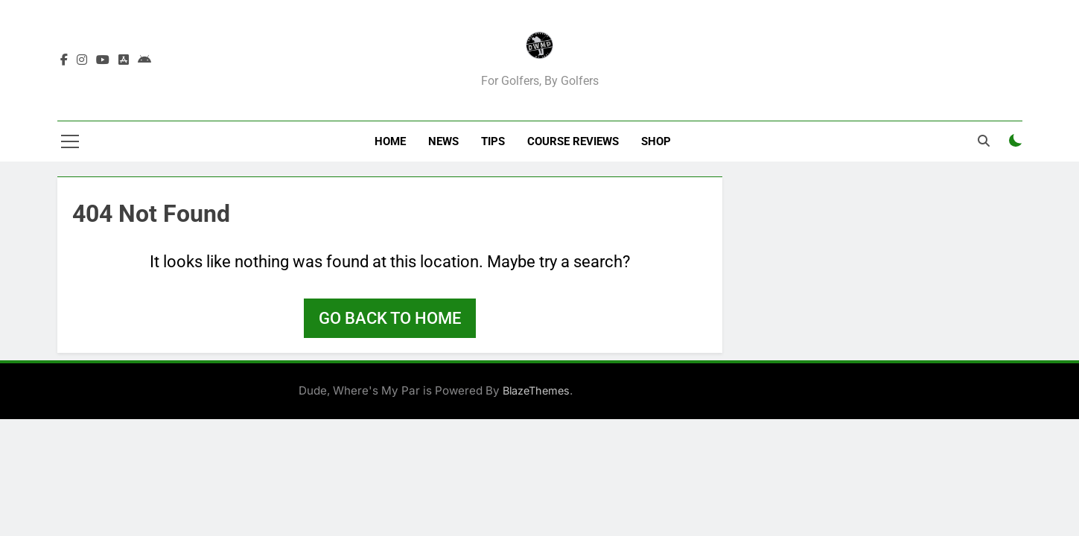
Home (390, 141)
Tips (493, 141)
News (443, 141)
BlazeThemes (536, 390)
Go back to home (390, 318)
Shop (656, 141)
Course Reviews (573, 141)
